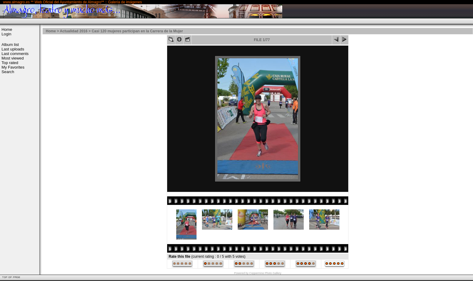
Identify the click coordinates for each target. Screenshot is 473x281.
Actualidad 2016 (74, 31)
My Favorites (13, 67)
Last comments (15, 53)
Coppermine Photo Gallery (265, 273)
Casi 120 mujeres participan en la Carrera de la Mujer (137, 31)
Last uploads (13, 49)
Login (6, 34)
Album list (10, 44)
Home (7, 29)
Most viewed (13, 58)
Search (8, 71)
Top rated (10, 62)
